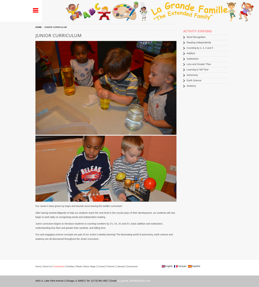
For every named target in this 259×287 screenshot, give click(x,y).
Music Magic (90, 266)
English (167, 266)
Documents (132, 266)
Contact (102, 266)
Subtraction (191, 58)
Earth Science (192, 80)
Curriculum (59, 266)
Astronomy (190, 75)
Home (38, 27)
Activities (70, 266)
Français (180, 266)
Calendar (120, 266)
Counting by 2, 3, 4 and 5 (198, 48)
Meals (79, 266)
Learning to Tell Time (195, 69)
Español (194, 266)
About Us (47, 266)
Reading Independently (197, 42)
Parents (110, 266)
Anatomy (189, 85)
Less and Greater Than (197, 64)
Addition (189, 53)
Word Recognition (194, 37)
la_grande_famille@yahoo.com (134, 280)
